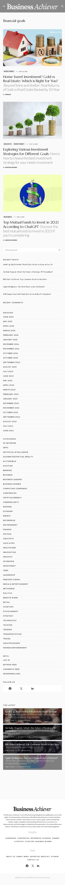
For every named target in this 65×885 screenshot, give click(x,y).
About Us (10, 856)
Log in (6, 660)
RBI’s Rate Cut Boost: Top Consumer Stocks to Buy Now (25, 279)
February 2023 (11, 394)
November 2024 (11, 349)
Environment (10, 525)
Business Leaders (12, 479)
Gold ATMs (9, 543)
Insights (8, 144)
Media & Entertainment (15, 584)
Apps (5, 448)
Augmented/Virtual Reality (18, 457)
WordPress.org (12, 674)
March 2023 (9, 390)
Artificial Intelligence (15, 452)
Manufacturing (11, 580)
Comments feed (11, 669)
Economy (8, 511)
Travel (7, 639)
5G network (9, 443)
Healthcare (9, 548)
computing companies (15, 489)
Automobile (9, 461)
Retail (6, 602)
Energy (7, 516)
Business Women (12, 484)
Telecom (7, 625)
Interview (8, 561)
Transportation (12, 634)
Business (8, 217)
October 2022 (10, 412)
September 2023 (11, 362)
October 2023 (10, 358)
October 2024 (10, 353)
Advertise (35, 856)
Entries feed (10, 665)
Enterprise (9, 520)
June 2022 (8, 431)
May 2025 (7, 321)
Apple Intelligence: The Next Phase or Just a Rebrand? (23, 287)
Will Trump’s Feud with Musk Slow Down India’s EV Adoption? (27, 294)
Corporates (10, 493)
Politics (7, 593)
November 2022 (11, 408)
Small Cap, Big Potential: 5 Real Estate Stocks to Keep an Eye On (28, 264)
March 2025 (9, 331)
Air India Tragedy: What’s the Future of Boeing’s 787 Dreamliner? (28, 272)
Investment (9, 71)
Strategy (8, 616)
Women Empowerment (15, 648)
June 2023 (8, 376)
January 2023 (10, 399)
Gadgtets (8, 539)
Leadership (9, 575)
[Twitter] (21, 688)
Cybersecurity (11, 502)
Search (59, 250)
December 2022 (11, 403)
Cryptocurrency (12, 498)
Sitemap (55, 856)
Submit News (22, 856)
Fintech (7, 534)
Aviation (8, 466)
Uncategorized (11, 643)
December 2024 (11, 344)
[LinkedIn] (32, 688)
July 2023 (8, 371)
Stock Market (10, 611)
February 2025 (11, 335)
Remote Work (10, 598)
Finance (7, 529)
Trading (7, 630)
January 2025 (10, 340)
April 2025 (8, 326)
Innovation (9, 552)
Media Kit (45, 856)
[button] (4, 6)
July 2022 (8, 426)
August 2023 (10, 367)
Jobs (5, 570)
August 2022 (10, 421)
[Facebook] (10, 688)
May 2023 (8, 381)
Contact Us (33, 860)
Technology (10, 620)
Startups (8, 607)
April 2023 (8, 385)
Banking (7, 470)
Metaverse (9, 589)
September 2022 (11, 417)
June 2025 (8, 317)
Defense (7, 507)
